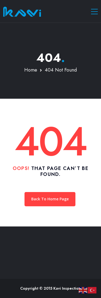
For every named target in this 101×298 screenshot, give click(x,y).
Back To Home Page (50, 198)
